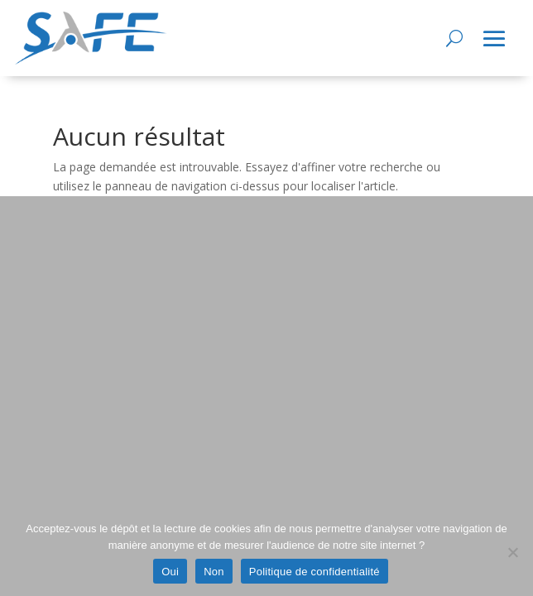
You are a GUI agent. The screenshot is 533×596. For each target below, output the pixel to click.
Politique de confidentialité (314, 571)
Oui (170, 571)
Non (214, 571)
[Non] (512, 552)
